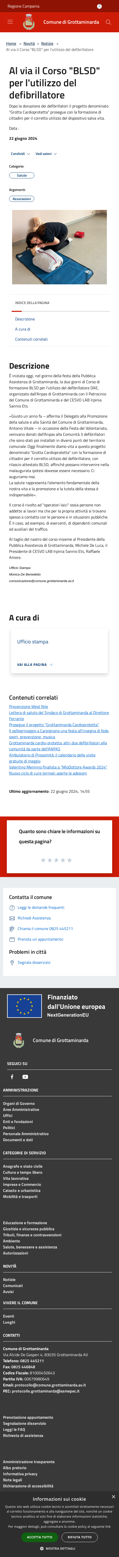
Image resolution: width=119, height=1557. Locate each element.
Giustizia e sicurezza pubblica (28, 1229)
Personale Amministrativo (26, 1134)
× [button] (113, 1497)
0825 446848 (23, 1367)
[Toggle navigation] (10, 22)
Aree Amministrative (21, 1109)
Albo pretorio (15, 1468)
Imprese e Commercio (22, 1184)
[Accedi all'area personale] (99, 6)
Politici (9, 1128)
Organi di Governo (19, 1103)
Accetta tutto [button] (39, 1537)
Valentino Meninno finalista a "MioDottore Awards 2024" (58, 767)
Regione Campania (23, 6)
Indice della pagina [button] (32, 302)
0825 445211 (32, 1361)
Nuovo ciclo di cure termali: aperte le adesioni (48, 773)
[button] (60, 1548)
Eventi (8, 1316)
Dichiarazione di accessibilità (28, 1486)
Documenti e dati (18, 1140)
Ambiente (11, 1241)
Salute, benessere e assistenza (30, 1247)
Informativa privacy (20, 1474)
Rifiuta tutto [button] (80, 1537)
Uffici (7, 1115)
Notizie (47, 43)
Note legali (12, 1480)
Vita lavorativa (16, 1178)
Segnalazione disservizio (24, 1423)
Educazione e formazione (25, 1223)
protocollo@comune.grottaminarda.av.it (50, 1385)
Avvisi (8, 1292)
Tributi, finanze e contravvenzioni (32, 1235)
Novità (29, 43)
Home (11, 43)
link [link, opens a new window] (108, 1526)
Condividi (21, 154)
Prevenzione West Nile (28, 706)
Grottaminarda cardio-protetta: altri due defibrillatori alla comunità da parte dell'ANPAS (58, 746)
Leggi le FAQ (14, 1429)
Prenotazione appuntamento (28, 1417)
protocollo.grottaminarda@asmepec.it (46, 1391)
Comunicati (13, 1285)
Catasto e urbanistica (21, 1190)
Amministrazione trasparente (29, 1462)
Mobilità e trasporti (20, 1196)
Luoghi (9, 1322)
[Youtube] (25, 1077)
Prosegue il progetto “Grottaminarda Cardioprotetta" (54, 725)
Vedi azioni (47, 154)
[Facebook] (12, 1077)
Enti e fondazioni (18, 1121)
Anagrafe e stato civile (22, 1166)
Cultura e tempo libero (22, 1172)
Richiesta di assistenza (23, 1435)
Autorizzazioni (15, 1253)
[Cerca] (108, 22)
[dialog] (59, 1524)
